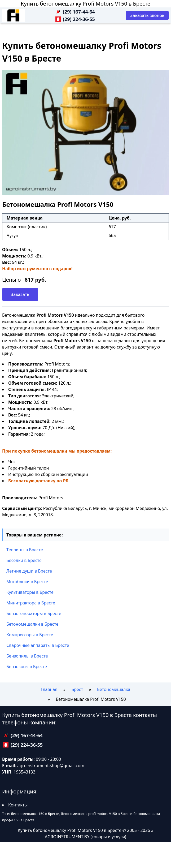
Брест (77, 689)
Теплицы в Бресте (24, 550)
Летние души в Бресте (29, 571)
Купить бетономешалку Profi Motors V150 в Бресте (85, 3)
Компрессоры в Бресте (29, 635)
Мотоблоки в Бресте (27, 582)
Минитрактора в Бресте (30, 603)
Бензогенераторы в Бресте (33, 613)
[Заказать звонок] (147, 15)
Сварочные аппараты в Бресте (37, 645)
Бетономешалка (113, 689)
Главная (49, 689)
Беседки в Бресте (24, 560)
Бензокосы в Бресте (26, 666)
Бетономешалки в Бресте (32, 624)
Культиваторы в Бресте (30, 592)
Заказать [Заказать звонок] (20, 294)
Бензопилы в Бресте (27, 656)
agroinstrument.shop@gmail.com (50, 765)
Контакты (18, 805)
